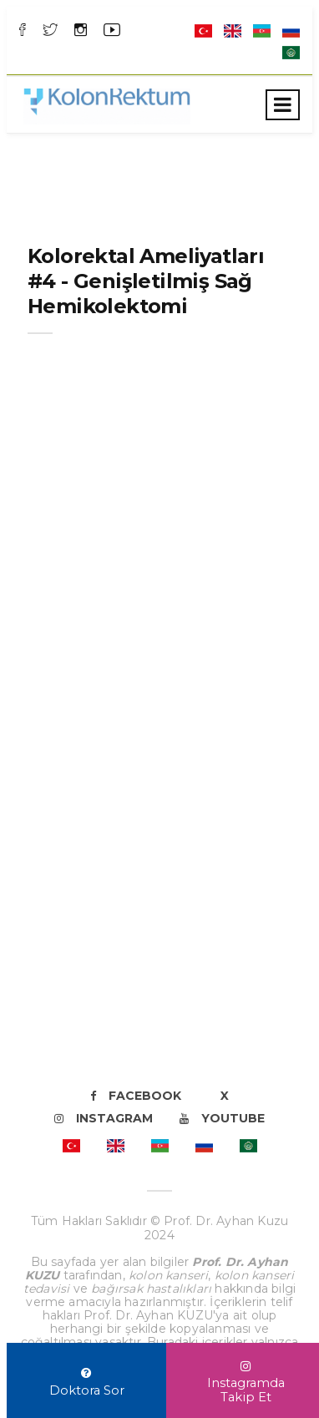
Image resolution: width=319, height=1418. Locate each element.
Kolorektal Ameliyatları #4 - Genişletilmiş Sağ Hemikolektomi (146, 281)
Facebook (135, 1095)
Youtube (222, 1118)
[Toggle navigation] (283, 104)
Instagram (103, 1118)
